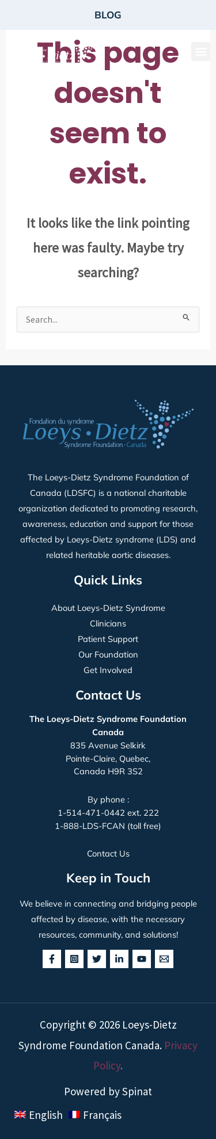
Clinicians (108, 623)
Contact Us (108, 853)
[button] (200, 51)
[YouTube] (141, 959)
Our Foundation (108, 654)
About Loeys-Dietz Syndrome (108, 607)
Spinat (137, 1091)
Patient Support (108, 638)
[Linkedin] (119, 959)
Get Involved (108, 669)
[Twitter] (97, 959)
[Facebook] (52, 959)
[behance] (164, 959)
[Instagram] (74, 959)
